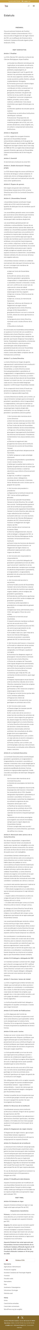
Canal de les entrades (11, 1303)
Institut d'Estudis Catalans (11, 1320)
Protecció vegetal (10, 1269)
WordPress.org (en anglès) (13, 1309)
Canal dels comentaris (11, 1306)
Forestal (7, 1275)
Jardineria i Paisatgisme (12, 1287)
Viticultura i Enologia (11, 1290)
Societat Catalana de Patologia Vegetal (17, 1272)
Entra (6, 1300)
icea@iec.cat (9, 1325)
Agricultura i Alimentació (12, 1267)
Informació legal (18, 1325)
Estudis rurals (8, 1278)
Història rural (8, 1293)
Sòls (5, 1284)
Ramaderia (8, 1281)
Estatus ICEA (20, 1260)
